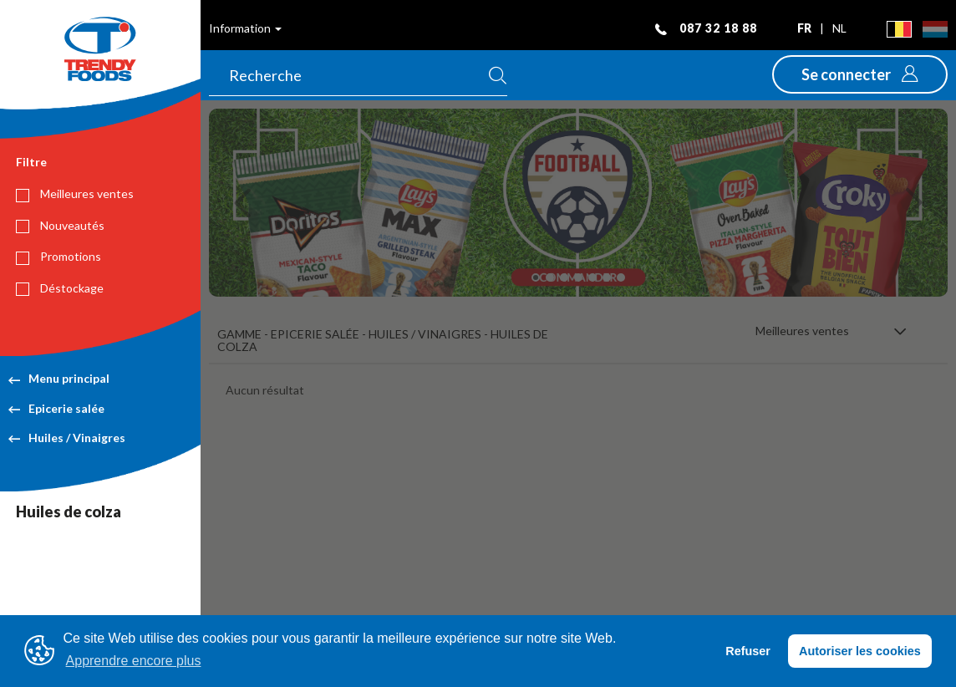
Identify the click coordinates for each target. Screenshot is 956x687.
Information (245, 28)
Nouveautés (60, 225)
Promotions (58, 256)
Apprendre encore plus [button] (133, 661)
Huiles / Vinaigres (66, 437)
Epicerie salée (56, 408)
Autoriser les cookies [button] (860, 651)
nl (839, 28)
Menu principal (58, 378)
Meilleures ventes (75, 193)
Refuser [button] (747, 651)
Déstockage (60, 288)
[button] (860, 74)
